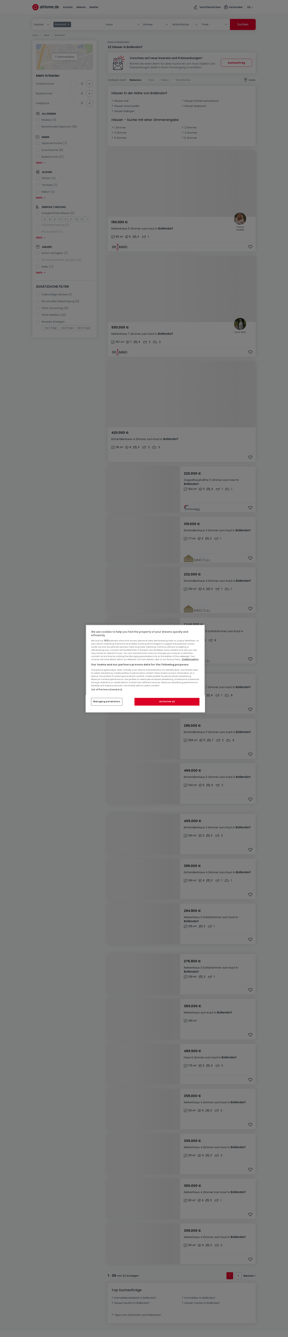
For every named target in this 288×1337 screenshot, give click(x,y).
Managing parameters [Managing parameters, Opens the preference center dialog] (106, 701)
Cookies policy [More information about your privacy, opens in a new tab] (190, 659)
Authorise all (167, 701)
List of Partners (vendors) (106, 689)
